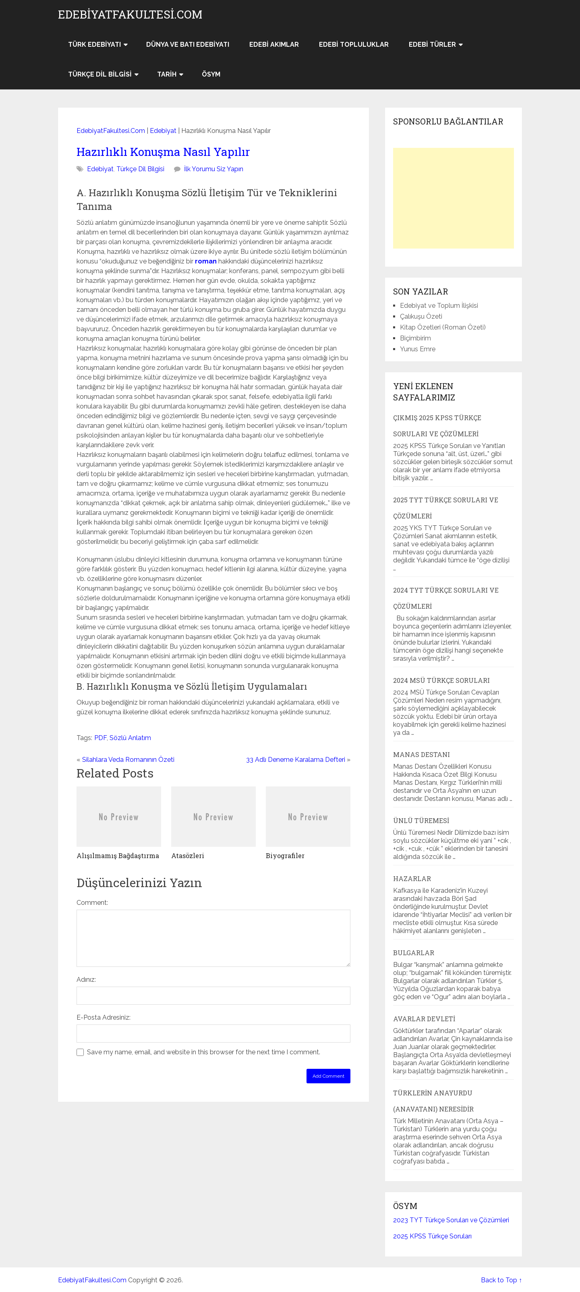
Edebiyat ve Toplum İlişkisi (439, 305)
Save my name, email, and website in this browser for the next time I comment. (203, 1052)
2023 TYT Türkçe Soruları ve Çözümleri (451, 1220)
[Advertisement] (453, 198)
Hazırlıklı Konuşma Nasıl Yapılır (163, 151)
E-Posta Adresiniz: (103, 1017)
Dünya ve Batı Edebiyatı (187, 44)
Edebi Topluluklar (354, 44)
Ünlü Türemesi (421, 820)
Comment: (92, 902)
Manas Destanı (421, 754)
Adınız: (86, 979)
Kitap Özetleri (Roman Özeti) (443, 327)
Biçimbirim (415, 338)
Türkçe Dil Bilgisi (100, 74)
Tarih (166, 74)
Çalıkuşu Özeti (421, 316)
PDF (100, 738)
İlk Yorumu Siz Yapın (213, 169)
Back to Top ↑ (501, 1280)
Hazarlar (412, 878)
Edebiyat (163, 131)
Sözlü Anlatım (130, 738)
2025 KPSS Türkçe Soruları (432, 1236)
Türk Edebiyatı (94, 44)
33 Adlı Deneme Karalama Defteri (295, 759)
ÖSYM (211, 74)
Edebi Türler (432, 44)
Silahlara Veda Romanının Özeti (128, 759)
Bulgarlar (413, 952)
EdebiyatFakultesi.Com (130, 14)
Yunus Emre (417, 349)
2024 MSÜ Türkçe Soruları (441, 680)
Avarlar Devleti (424, 1018)
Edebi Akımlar (274, 44)
